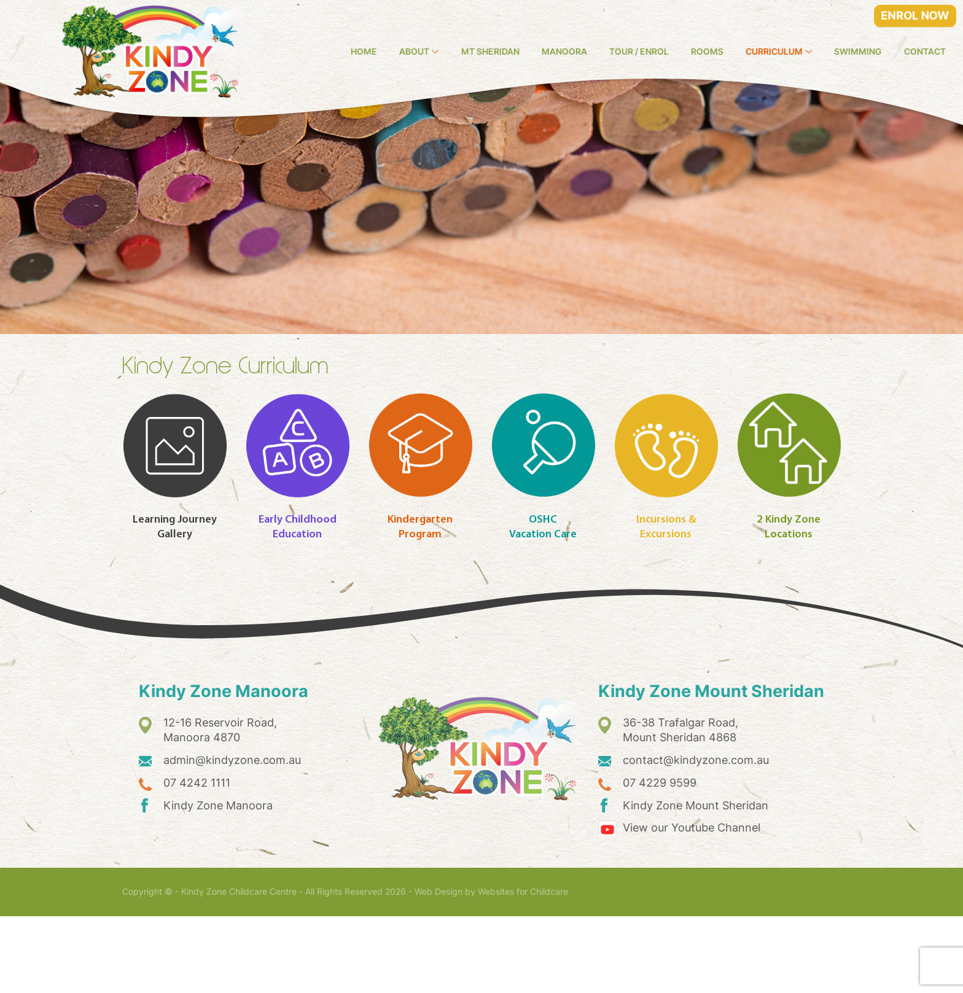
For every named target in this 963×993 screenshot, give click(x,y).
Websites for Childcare (523, 968)
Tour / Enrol (700, 51)
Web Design (438, 968)
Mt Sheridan (552, 51)
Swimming (920, 51)
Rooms (768, 51)
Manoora (626, 51)
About (476, 51)
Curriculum (835, 51)
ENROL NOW (915, 15)
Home (425, 51)
